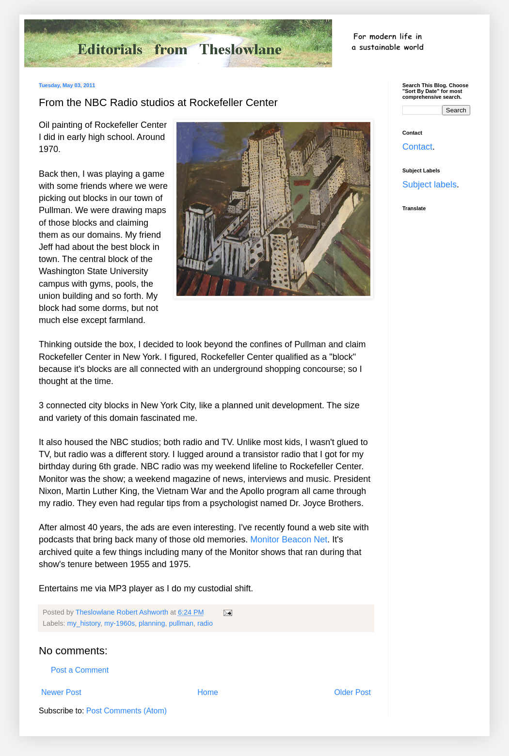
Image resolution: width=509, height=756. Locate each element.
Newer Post (61, 692)
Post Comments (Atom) (126, 711)
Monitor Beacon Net (288, 539)
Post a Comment (80, 670)
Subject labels (429, 184)
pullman (181, 623)
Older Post (352, 692)
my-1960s (119, 623)
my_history (83, 623)
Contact (417, 147)
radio (205, 623)
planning (152, 623)
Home (207, 692)
